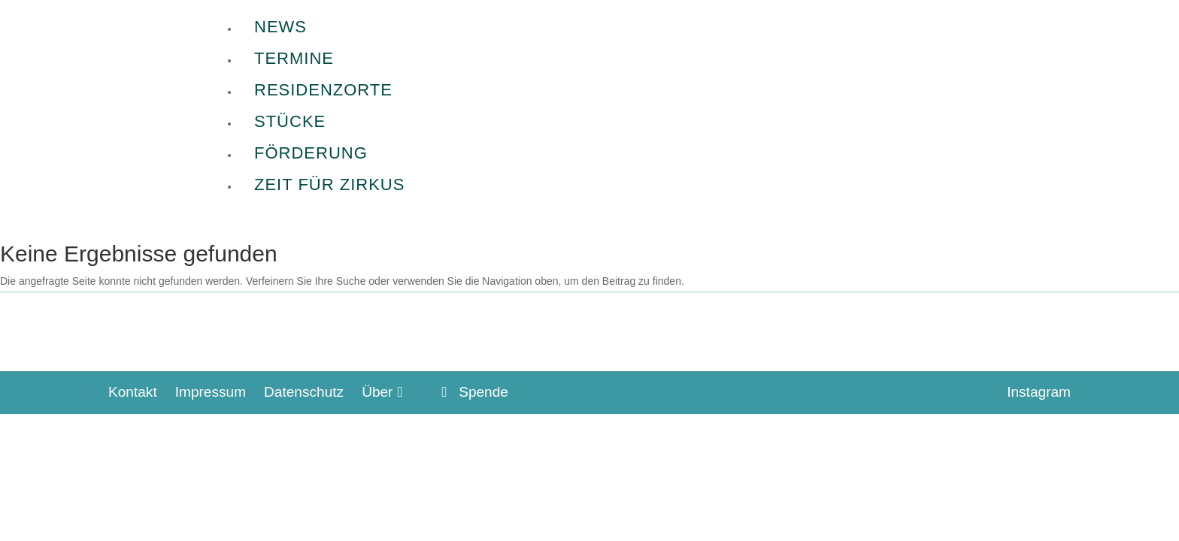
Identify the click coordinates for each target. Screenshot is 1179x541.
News (280, 26)
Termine (294, 58)
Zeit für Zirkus (329, 184)
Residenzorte (323, 89)
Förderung (311, 153)
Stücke (290, 121)
